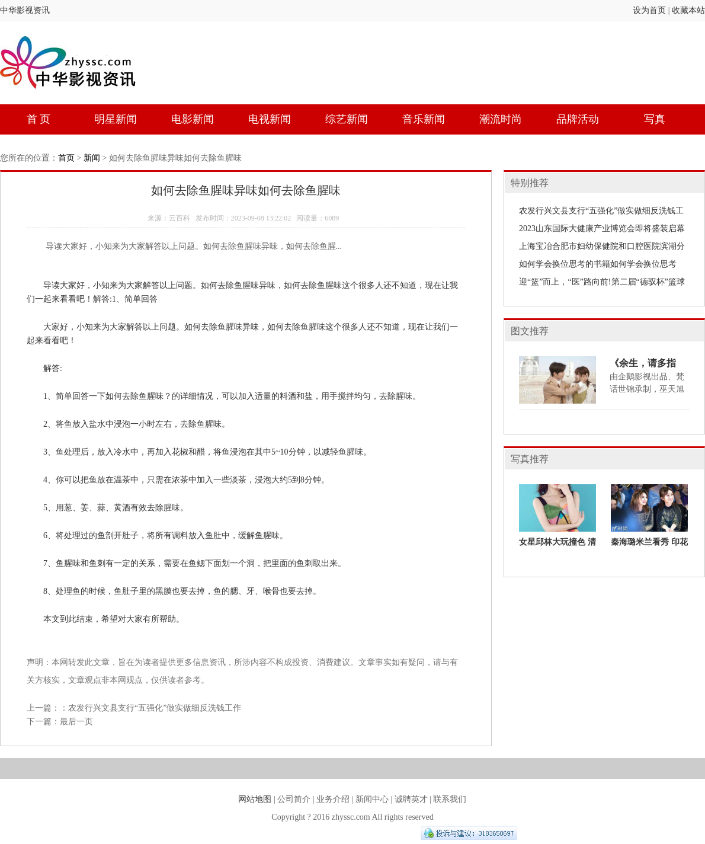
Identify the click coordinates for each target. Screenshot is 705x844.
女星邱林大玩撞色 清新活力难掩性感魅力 (557, 547)
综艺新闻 (346, 119)
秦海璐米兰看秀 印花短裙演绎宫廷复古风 (649, 547)
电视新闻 (269, 119)
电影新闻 (192, 119)
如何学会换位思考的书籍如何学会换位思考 (598, 264)
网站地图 (254, 799)
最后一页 (76, 721)
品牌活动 (577, 119)
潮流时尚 (500, 119)
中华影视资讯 (25, 10)
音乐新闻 (423, 119)
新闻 (92, 158)
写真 (654, 119)
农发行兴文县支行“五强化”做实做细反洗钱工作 (154, 708)
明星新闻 (115, 119)
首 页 (39, 119)
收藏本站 (688, 10)
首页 (66, 158)
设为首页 (649, 10)
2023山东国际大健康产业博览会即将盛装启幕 (602, 228)
